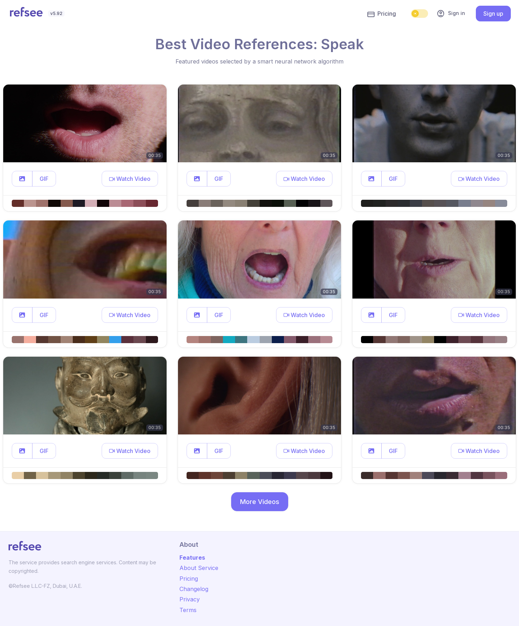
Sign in (451, 13)
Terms (188, 610)
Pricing (381, 14)
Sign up (493, 13)
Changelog (193, 588)
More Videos (259, 501)
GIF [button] (44, 178)
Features (192, 557)
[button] (22, 179)
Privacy (189, 599)
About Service (198, 567)
